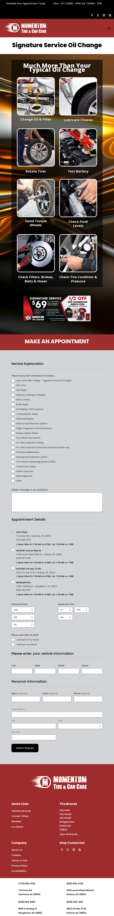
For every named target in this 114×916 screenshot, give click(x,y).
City (13, 720)
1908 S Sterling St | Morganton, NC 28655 (59, 588)
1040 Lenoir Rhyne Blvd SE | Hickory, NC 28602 (59, 556)
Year (13, 665)
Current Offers (20, 816)
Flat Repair (21, 390)
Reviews (16, 821)
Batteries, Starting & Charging (30, 394)
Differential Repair (24, 418)
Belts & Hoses (23, 399)
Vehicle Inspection (24, 471)
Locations (17, 826)
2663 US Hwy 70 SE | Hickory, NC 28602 (59, 573)
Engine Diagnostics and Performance (34, 428)
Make (37, 665)
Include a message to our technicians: (29, 489)
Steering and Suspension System (32, 456)
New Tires (21, 385)
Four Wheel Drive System (28, 437)
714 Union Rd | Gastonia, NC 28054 (59, 538)
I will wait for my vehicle (27, 639)
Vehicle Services (21, 811)
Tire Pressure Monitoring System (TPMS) (36, 461)
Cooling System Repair (27, 413)
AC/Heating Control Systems (29, 409)
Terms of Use (19, 860)
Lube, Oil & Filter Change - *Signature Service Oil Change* (44, 380)
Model (61, 665)
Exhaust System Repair (27, 433)
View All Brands (69, 834)
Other (19, 480)
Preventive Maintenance (27, 452)
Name (19, 693)
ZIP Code (15, 732)
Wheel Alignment (24, 476)
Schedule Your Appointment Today (25, 3)
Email (50, 693)
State (60, 720)
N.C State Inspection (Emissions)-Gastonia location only (43, 447)
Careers (16, 855)
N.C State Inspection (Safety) (30, 442)
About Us (16, 850)
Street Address (18, 709)
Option (85, 665)
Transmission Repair (26, 466)
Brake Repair (22, 404)
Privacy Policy (19, 865)
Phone (82, 693)
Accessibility (19, 871)
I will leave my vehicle (26, 644)
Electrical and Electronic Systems (32, 423)
